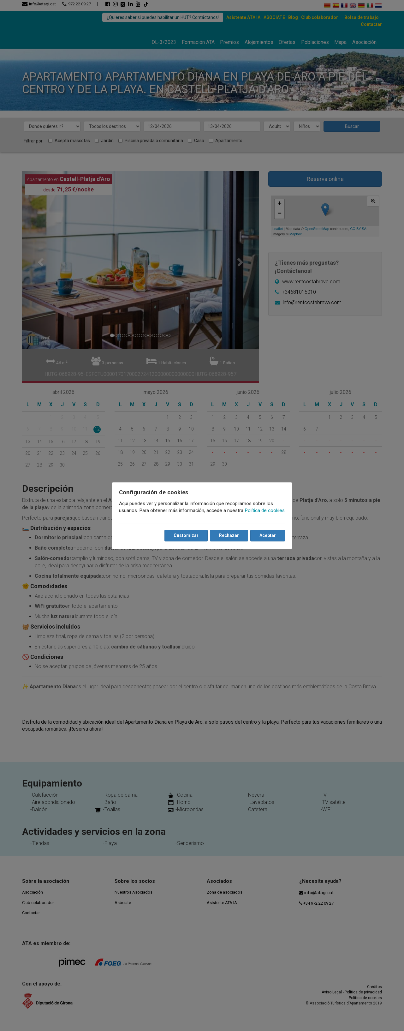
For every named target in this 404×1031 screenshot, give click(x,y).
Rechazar (227, 539)
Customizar (184, 539)
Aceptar (266, 539)
